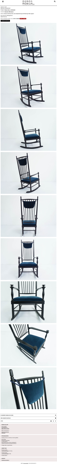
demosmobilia (25, 463)
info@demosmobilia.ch (5, 460)
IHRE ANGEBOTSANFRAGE (6, 418)
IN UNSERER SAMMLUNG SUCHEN (7, 415)
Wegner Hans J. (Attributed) (10, 9)
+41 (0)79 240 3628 (5, 453)
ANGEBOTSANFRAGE (5, 20)
